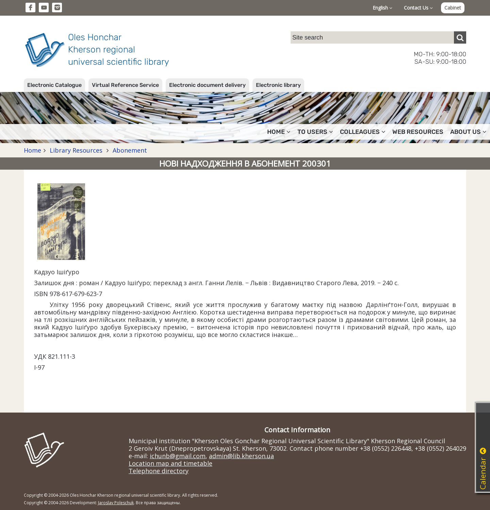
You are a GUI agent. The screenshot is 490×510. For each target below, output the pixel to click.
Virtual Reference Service (125, 85)
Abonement (129, 150)
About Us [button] (468, 132)
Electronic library (278, 85)
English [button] (382, 7)
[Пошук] (460, 37)
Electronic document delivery (207, 85)
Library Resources (76, 150)
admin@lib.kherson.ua (241, 456)
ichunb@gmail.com (178, 456)
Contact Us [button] (418, 7)
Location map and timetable (170, 463)
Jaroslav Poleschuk (116, 503)
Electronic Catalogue (54, 85)
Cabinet (452, 7)
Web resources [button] (417, 132)
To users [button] (315, 132)
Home (32, 150)
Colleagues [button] (363, 132)
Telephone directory (159, 471)
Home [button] (279, 132)
